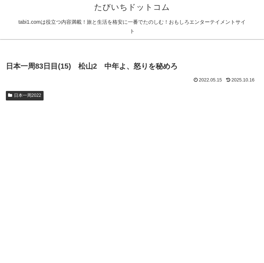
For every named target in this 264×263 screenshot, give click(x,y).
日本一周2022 (24, 95)
